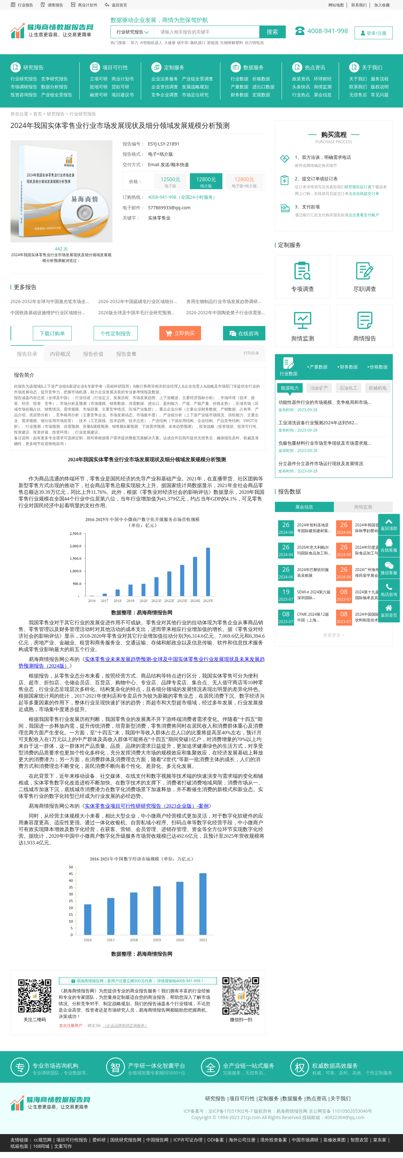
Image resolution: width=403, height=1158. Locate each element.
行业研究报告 (24, 79)
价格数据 (261, 79)
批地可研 (99, 87)
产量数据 (239, 87)
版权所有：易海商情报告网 (280, 1111)
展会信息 (323, 95)
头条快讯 (301, 87)
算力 (134, 42)
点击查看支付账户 (364, 215)
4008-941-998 (327, 30)
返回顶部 (389, 524)
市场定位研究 (195, 95)
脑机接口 (197, 42)
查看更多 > (334, 635)
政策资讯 (301, 79)
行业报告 (25, 5)
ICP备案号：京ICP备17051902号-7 (218, 1111)
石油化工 (348, 388)
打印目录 (251, 353)
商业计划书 (87, 5)
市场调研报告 (24, 87)
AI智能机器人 (151, 42)
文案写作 (63, 1146)
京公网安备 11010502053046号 (340, 1111)
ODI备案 (215, 1140)
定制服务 (174, 67)
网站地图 (336, 5)
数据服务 (253, 67)
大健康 (170, 42)
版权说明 (380, 87)
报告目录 (27, 353)
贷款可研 (120, 87)
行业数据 (239, 79)
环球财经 (323, 79)
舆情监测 (323, 87)
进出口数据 (263, 87)
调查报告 (55, 5)
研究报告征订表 (358, 186)
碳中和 (183, 42)
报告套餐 (126, 353)
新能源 (213, 42)
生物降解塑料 (231, 42)
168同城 (41, 1146)
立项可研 (99, 79)
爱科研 (99, 1140)
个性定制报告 (115, 333)
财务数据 (239, 95)
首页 (37, 114)
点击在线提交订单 (364, 193)
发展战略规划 (195, 87)
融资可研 (99, 95)
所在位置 (19, 114)
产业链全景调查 (197, 79)
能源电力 (290, 388)
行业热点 (301, 95)
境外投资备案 (274, 1140)
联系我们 (359, 5)
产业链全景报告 (56, 95)
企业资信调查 (164, 87)
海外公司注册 (242, 1140)
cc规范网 (42, 1140)
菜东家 (379, 1140)
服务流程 (380, 79)
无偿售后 (358, 95)
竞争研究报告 (54, 79)
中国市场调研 (305, 1140)
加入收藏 (382, 5)
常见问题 (380, 95)
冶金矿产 (319, 388)
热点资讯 (315, 67)
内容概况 (60, 353)
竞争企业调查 (164, 95)
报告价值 (93, 353)
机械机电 (378, 388)
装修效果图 (334, 1140)
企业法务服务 (164, 79)
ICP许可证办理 (187, 1140)
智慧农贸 (359, 1140)
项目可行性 (115, 67)
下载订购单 (52, 333)
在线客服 (389, 546)
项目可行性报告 (72, 1140)
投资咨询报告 (24, 95)
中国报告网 (157, 1140)
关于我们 (372, 67)
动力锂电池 (254, 42)
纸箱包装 (19, 1146)
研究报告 (33, 67)
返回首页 (119, 5)
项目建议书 (123, 95)
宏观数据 (261, 95)
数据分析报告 (54, 87)
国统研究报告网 (125, 1140)
